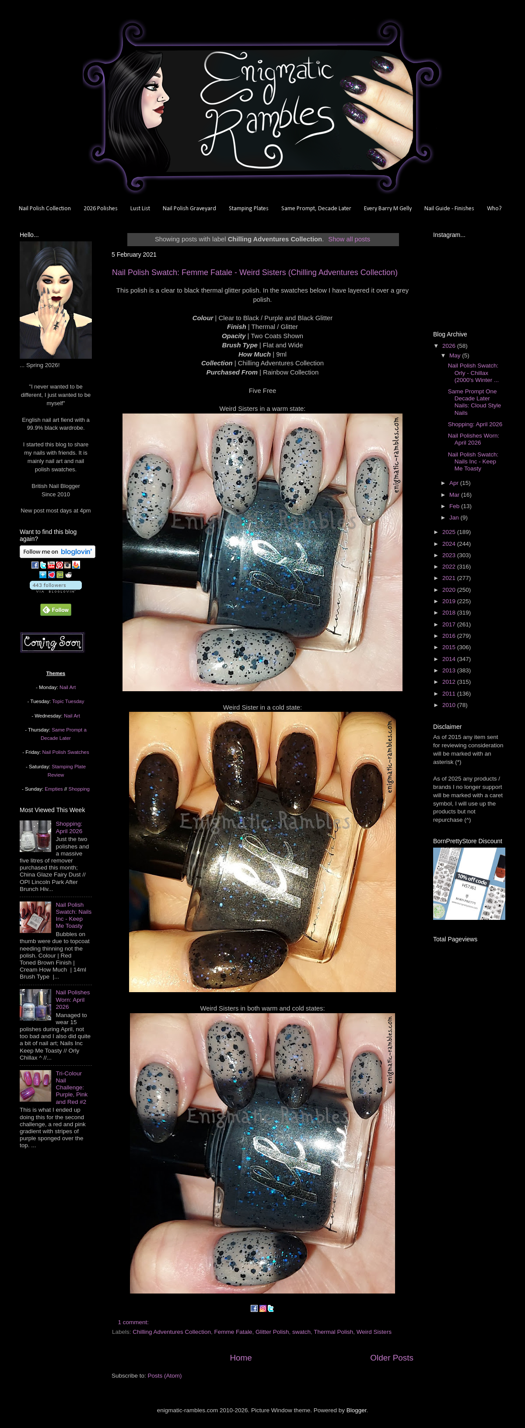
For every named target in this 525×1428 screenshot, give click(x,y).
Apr (454, 483)
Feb (455, 506)
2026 (449, 346)
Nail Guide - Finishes (449, 208)
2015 (449, 647)
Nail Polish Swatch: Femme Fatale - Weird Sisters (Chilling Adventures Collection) (255, 272)
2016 (449, 636)
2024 (449, 544)
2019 (449, 601)
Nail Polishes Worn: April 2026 (73, 999)
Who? (494, 208)
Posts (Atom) (165, 1375)
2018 (449, 612)
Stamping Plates (249, 208)
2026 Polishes (101, 208)
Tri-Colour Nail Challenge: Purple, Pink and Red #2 (72, 1087)
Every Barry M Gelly (388, 208)
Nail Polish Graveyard (189, 208)
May (455, 355)
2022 (449, 566)
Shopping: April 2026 (69, 827)
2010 (449, 705)
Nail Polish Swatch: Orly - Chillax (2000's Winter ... (473, 372)
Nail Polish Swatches (65, 752)
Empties (54, 789)
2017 (449, 624)
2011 (449, 693)
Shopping (79, 789)
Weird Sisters (374, 1332)
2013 (449, 670)
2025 (449, 532)
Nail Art (68, 687)
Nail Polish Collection (45, 208)
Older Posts (391, 1357)
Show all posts (349, 239)
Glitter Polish (272, 1332)
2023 (449, 555)
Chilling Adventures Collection (172, 1332)
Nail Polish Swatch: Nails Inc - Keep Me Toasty (73, 915)
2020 (449, 590)
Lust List (140, 208)
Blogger (356, 1410)
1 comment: (134, 1322)
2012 (449, 682)
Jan (455, 517)
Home (241, 1357)
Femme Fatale (233, 1332)
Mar (455, 494)
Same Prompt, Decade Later (316, 208)
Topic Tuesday (68, 701)
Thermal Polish (333, 1332)
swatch (301, 1332)
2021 (449, 578)
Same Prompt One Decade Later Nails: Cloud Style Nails (474, 402)
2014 (449, 659)
